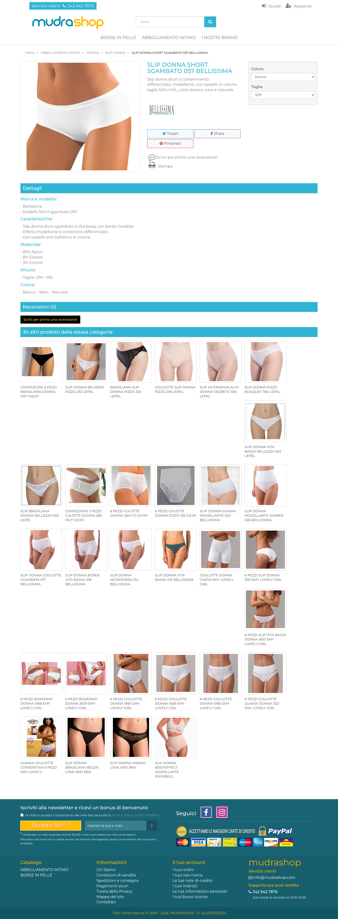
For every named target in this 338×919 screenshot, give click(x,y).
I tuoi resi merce (188, 875)
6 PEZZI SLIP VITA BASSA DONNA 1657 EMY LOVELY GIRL (265, 639)
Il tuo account (189, 862)
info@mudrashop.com (274, 877)
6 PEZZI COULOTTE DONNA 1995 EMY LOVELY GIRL (126, 703)
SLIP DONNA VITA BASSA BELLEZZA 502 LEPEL (263, 451)
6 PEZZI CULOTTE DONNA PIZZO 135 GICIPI (175, 513)
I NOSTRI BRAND (220, 37)
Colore (258, 69)
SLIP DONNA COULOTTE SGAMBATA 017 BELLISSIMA (40, 579)
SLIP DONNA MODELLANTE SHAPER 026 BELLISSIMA (264, 515)
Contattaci (106, 902)
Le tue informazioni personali (200, 891)
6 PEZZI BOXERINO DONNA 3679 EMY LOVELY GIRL (81, 703)
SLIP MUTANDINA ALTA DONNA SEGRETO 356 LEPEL (219, 391)
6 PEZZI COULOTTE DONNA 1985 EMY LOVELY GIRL (216, 703)
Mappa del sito (110, 897)
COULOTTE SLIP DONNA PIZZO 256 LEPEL (175, 389)
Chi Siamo (105, 870)
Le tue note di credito (193, 880)
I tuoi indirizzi (185, 886)
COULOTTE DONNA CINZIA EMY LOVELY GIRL (217, 579)
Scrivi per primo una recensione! (187, 157)
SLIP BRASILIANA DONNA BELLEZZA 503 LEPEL (39, 515)
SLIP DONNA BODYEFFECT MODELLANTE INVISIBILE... (167, 769)
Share (217, 133)
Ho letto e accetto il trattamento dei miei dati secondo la (92, 815)
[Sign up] (151, 825)
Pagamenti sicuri (112, 886)
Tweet (170, 133)
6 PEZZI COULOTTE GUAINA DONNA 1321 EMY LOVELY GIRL (262, 703)
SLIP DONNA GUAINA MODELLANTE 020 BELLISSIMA (218, 515)
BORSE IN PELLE (118, 37)
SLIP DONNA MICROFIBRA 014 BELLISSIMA (124, 579)
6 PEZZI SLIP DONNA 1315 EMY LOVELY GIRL (263, 577)
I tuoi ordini (183, 870)
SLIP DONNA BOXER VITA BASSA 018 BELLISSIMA (82, 579)
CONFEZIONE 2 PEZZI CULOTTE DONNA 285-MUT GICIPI (84, 515)
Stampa (160, 166)
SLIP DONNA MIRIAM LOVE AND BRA (128, 765)
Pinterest (170, 143)
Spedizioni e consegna (117, 880)
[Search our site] (170, 21)
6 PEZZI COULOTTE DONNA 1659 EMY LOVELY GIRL (171, 703)
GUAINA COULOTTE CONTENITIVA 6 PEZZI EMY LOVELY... (38, 767)
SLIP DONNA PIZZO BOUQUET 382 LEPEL (262, 389)
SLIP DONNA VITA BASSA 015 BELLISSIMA (174, 577)
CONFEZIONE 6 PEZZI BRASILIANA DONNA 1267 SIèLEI (38, 391)
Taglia (257, 87)
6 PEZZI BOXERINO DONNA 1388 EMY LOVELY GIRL (36, 703)
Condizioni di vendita (116, 875)
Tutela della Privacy (114, 891)
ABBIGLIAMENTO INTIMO (169, 37)
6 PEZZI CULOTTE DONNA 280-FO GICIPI (129, 513)
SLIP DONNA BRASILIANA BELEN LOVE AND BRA (81, 767)
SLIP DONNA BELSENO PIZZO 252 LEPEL (84, 389)
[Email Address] (115, 825)
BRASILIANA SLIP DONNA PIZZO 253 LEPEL (125, 391)
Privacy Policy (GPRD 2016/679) (135, 815)
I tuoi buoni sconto (190, 897)
